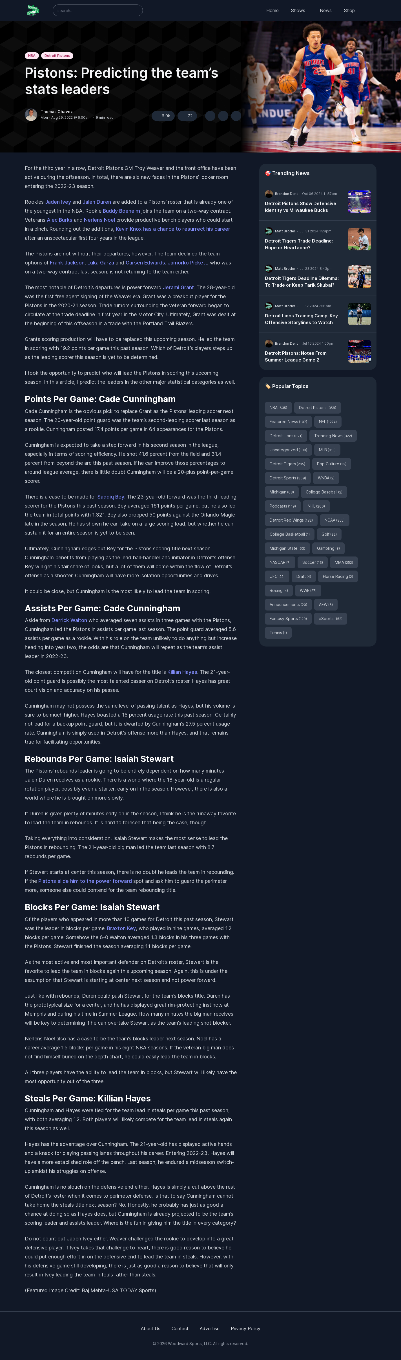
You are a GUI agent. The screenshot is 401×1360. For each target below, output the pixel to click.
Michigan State (287, 548)
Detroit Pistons (57, 55)
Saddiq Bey (111, 497)
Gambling (328, 548)
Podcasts (283, 506)
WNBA (326, 477)
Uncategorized (288, 449)
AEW (326, 604)
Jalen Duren (97, 202)
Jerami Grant (178, 287)
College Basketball (290, 534)
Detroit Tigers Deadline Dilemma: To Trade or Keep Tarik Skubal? (302, 281)
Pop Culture (331, 463)
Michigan (282, 492)
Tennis (278, 632)
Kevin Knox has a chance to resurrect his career (173, 229)
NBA (32, 55)
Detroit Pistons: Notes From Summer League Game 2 (296, 356)
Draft (303, 576)
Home (272, 10)
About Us (150, 1328)
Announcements (288, 604)
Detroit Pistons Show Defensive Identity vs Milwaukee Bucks (300, 207)
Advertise (210, 1328)
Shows (298, 10)
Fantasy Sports (288, 618)
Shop (349, 10)
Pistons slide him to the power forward (85, 881)
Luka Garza (100, 263)
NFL (328, 421)
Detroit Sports (288, 477)
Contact (180, 1328)
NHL (316, 506)
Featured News (288, 421)
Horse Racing (338, 576)
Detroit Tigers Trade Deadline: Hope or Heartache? (299, 244)
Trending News (333, 435)
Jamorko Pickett (187, 263)
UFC (277, 576)
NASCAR (280, 562)
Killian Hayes (182, 672)
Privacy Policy (245, 1328)
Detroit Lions (286, 435)
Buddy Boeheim (121, 211)
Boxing (279, 590)
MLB (327, 449)
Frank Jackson (67, 263)
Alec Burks (59, 220)
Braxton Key (121, 928)
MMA (344, 562)
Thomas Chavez (57, 112)
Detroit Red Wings (291, 520)
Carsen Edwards (145, 263)
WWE (308, 590)
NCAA (335, 520)
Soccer (312, 562)
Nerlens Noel (99, 220)
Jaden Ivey (58, 202)
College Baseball (324, 492)
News (326, 10)
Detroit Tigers (287, 463)
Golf (329, 534)
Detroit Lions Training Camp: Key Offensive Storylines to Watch (301, 319)
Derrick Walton (69, 620)
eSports (330, 618)
